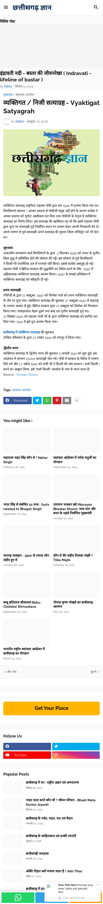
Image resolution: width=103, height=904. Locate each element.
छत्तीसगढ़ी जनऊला (37, 854)
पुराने (93, 671)
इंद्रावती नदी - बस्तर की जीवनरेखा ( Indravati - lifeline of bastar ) (45, 76)
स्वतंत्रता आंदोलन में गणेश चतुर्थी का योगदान (74, 460)
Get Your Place (51, 708)
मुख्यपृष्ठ (7, 94)
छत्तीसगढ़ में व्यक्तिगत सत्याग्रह (21, 332)
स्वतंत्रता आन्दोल (25, 94)
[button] (6, 7)
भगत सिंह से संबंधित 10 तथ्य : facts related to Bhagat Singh (26, 507)
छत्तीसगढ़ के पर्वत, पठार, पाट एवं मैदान (49, 818)
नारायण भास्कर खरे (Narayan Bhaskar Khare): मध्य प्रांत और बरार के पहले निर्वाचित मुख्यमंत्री (74, 509)
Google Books (27, 375)
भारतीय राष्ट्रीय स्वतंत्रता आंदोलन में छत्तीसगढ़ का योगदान (24, 651)
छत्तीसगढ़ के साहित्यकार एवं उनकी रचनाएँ (51, 836)
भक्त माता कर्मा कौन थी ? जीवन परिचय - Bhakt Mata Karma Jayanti (61, 802)
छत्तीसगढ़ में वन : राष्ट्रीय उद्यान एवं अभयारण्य (52, 783)
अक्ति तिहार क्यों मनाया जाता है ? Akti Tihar (54, 871)
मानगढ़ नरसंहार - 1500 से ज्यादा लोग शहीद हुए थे (26, 558)
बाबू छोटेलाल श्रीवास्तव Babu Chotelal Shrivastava (21, 604)
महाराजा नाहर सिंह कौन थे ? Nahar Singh (25, 460)
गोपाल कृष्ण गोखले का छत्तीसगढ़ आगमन (73, 604)
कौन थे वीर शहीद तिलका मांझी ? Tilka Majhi (73, 558)
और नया (11, 671)
